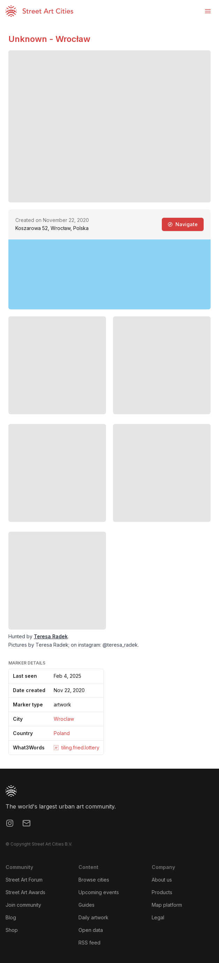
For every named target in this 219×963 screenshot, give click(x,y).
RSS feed (89, 943)
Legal (158, 917)
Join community (23, 905)
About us (162, 880)
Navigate (183, 224)
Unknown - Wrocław (49, 39)
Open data (90, 930)
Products (162, 892)
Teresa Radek (51, 636)
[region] (109, 274)
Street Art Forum (24, 880)
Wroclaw (64, 719)
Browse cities (93, 880)
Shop (12, 930)
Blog (11, 917)
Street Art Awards (25, 892)
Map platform (167, 905)
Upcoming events (98, 892)
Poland (62, 733)
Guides (86, 905)
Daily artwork (93, 917)
